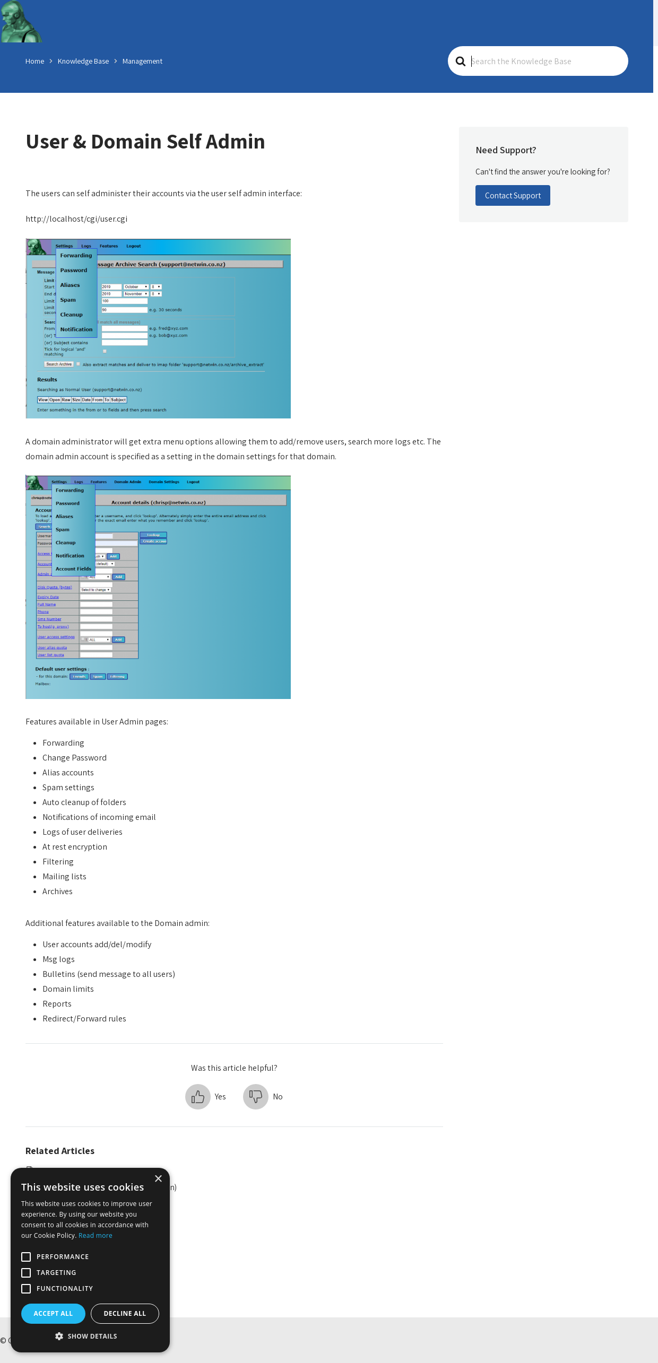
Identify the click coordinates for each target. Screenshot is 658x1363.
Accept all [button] (53, 1313)
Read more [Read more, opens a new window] (95, 1235)
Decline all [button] (125, 1313)
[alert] (90, 1260)
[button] (205, 1095)
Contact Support (513, 195)
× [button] (158, 1179)
